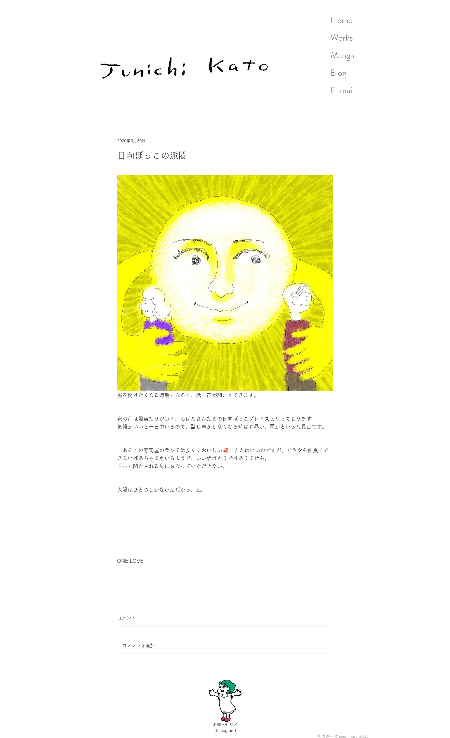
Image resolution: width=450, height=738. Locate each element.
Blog (338, 73)
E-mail (342, 90)
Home (341, 20)
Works (342, 38)
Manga (342, 55)
